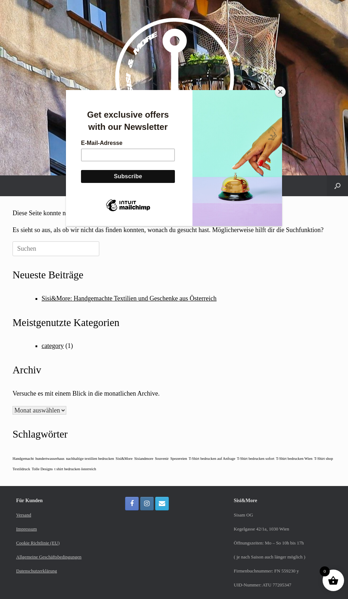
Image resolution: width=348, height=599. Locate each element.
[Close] (280, 91)
